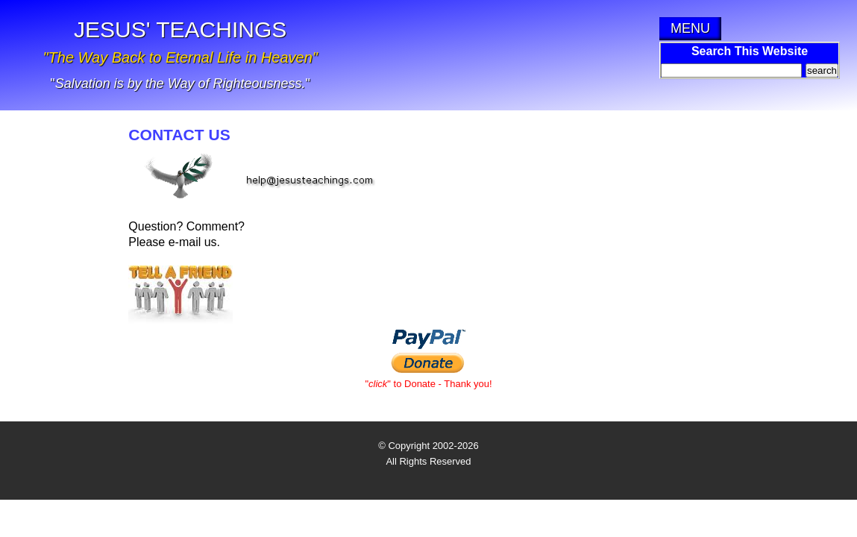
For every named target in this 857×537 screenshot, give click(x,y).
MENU (690, 28)
